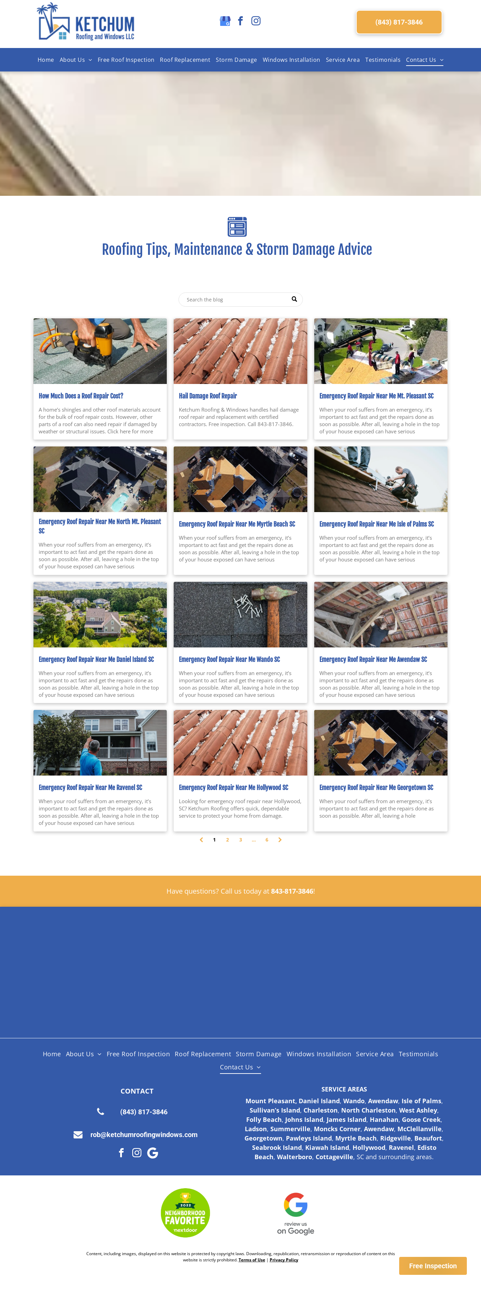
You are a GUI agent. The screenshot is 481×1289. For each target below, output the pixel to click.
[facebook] (241, 22)
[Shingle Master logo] (195, 946)
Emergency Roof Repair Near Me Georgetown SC (376, 787)
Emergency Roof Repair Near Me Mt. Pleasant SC (376, 396)
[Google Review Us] (295, 1213)
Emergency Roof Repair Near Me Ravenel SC (90, 787)
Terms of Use (252, 1260)
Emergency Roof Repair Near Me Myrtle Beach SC (237, 524)
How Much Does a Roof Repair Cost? (81, 396)
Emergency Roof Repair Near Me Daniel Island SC (96, 659)
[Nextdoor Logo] (186, 1213)
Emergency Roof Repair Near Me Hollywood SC (233, 787)
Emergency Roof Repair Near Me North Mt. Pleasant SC (100, 526)
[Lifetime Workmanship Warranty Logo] (195, 998)
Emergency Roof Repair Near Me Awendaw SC (373, 659)
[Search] (241, 299)
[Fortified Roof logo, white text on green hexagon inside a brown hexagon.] (286, 998)
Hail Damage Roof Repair (208, 396)
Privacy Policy (284, 1260)
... (254, 839)
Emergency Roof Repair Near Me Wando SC (229, 659)
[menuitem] (46, 59)
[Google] (153, 1154)
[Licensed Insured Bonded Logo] (377, 946)
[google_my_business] (225, 22)
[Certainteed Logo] (286, 946)
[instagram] (256, 22)
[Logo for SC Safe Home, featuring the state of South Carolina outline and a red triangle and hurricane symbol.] (377, 998)
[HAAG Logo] (105, 998)
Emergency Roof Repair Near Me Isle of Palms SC (376, 524)
